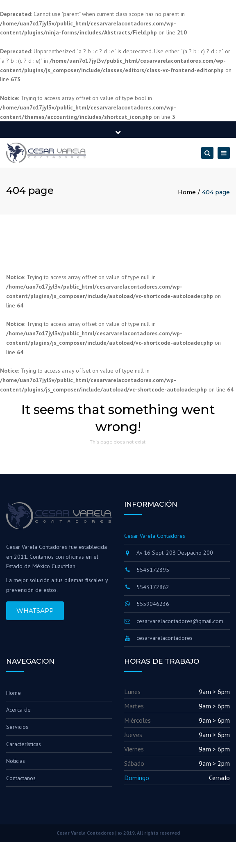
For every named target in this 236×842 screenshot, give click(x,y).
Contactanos (21, 778)
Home (187, 192)
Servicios (17, 726)
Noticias (15, 761)
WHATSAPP (35, 610)
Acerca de (18, 709)
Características (23, 744)
